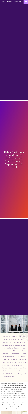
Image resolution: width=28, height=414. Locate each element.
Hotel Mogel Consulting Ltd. (11, 2)
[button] (26, 2)
